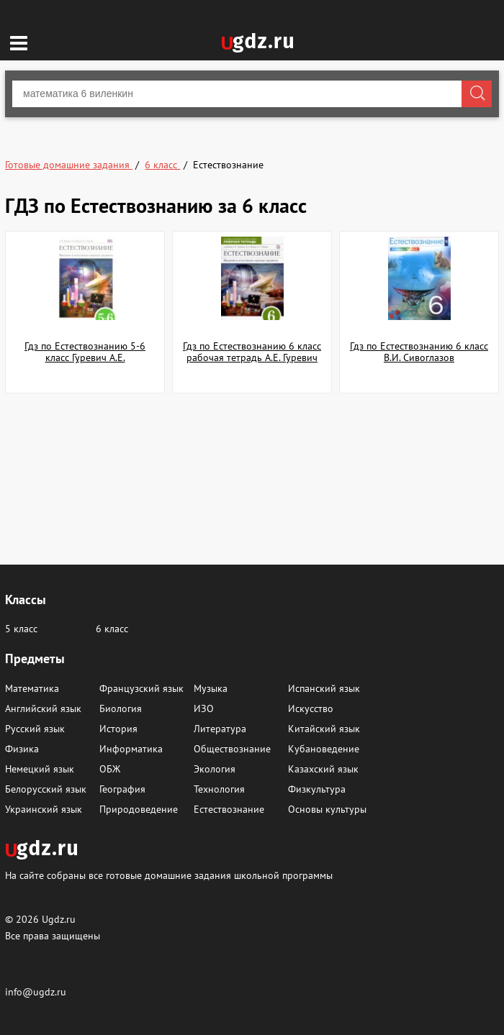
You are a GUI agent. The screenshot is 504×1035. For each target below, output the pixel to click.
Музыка (211, 688)
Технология (219, 789)
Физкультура (317, 789)
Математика (32, 688)
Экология (214, 768)
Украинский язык (43, 809)
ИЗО (204, 708)
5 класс (21, 628)
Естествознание (229, 809)
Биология (120, 708)
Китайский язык (324, 728)
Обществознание (232, 748)
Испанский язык (324, 688)
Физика (22, 748)
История (118, 728)
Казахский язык (323, 768)
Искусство (310, 708)
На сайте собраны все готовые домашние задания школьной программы (169, 875)
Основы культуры (327, 809)
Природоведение (138, 809)
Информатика (131, 748)
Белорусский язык (45, 789)
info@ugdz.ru (35, 991)
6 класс (112, 628)
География (122, 789)
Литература (220, 728)
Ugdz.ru (59, 919)
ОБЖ (109, 768)
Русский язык (35, 728)
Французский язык (141, 688)
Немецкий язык (39, 768)
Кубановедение (323, 748)
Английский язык (43, 708)
